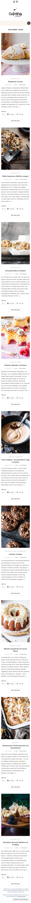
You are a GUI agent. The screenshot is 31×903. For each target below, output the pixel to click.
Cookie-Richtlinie (22, 896)
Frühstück (15, 742)
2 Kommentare (23, 557)
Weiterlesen (15, 120)
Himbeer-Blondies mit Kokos (15, 365)
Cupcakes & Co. (15, 78)
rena (16, 84)
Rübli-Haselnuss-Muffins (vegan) (15, 176)
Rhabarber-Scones (15, 82)
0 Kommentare (22, 84)
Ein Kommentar (22, 751)
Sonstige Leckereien (15, 457)
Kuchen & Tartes (15, 362)
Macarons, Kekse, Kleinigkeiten (15, 551)
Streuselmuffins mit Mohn (15, 271)
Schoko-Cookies (15, 554)
